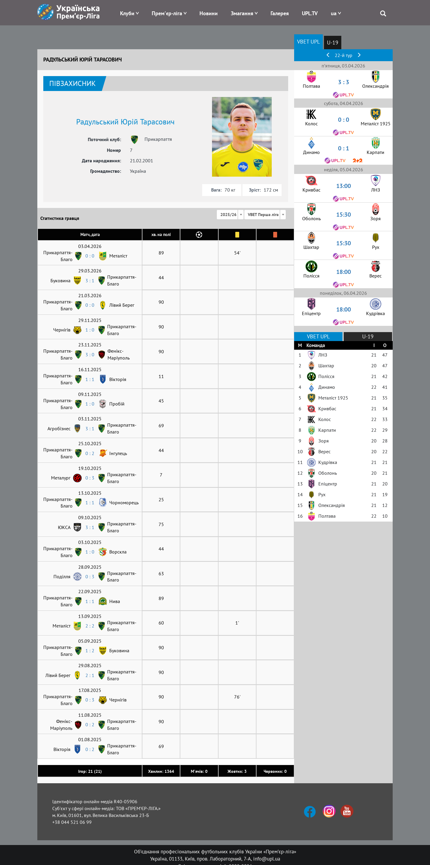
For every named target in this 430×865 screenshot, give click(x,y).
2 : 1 (89, 675)
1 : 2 (89, 650)
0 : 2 (89, 453)
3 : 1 (89, 280)
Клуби (127, 13)
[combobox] (230, 214)
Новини (208, 13)
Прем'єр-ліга (167, 13)
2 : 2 (89, 626)
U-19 (332, 42)
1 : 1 (89, 379)
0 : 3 (89, 478)
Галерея (280, 13)
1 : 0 (89, 330)
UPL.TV (310, 13)
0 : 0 (89, 256)
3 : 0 (89, 354)
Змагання (242, 13)
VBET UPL (308, 41)
